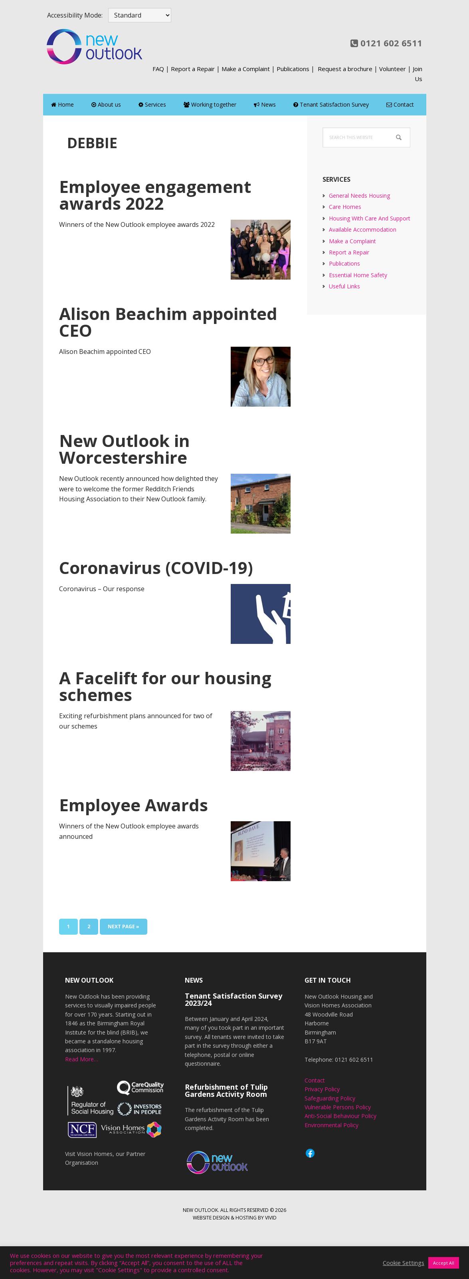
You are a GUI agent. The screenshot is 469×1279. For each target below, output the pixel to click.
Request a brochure (345, 69)
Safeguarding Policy (330, 1098)
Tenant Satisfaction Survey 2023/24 (233, 999)
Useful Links (344, 286)
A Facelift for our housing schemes (165, 686)
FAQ (158, 69)
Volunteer (392, 69)
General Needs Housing (359, 195)
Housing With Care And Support (369, 218)
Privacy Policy (322, 1089)
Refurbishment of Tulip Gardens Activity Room (226, 1090)
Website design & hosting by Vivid (235, 1217)
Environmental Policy (331, 1125)
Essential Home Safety (358, 275)
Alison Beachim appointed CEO (168, 322)
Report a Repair (193, 69)
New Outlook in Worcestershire (124, 449)
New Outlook (95, 46)
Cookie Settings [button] (403, 1262)
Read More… (81, 1059)
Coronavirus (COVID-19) (156, 567)
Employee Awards (133, 804)
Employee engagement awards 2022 (155, 194)
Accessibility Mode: (75, 15)
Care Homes (345, 207)
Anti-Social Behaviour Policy (340, 1116)
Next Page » (123, 928)
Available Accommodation (362, 229)
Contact (315, 1080)
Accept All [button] (443, 1263)
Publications (293, 69)
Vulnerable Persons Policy (338, 1107)
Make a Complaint (246, 69)
